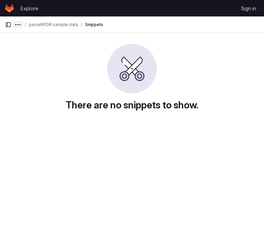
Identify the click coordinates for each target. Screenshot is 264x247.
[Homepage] (9, 8)
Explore (29, 8)
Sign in (248, 8)
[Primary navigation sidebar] (8, 24)
